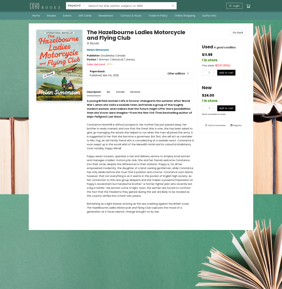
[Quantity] (209, 73)
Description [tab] (94, 92)
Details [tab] (120, 92)
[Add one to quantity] (214, 73)
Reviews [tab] (135, 92)
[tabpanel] (140, 160)
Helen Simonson (98, 50)
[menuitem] (36, 16)
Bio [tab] (108, 92)
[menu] (141, 16)
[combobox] (76, 5)
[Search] (173, 5)
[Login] (234, 6)
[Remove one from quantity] (204, 73)
